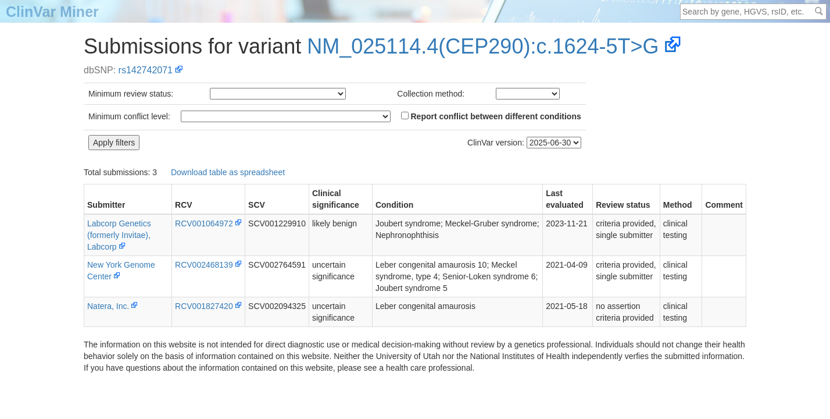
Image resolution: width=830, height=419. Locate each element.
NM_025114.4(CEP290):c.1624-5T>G (483, 46)
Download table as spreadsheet (228, 172)
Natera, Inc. (108, 306)
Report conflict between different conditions (491, 116)
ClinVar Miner (52, 11)
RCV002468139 (204, 264)
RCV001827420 (204, 306)
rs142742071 (146, 70)
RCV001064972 (204, 223)
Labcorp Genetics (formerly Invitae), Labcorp (119, 235)
